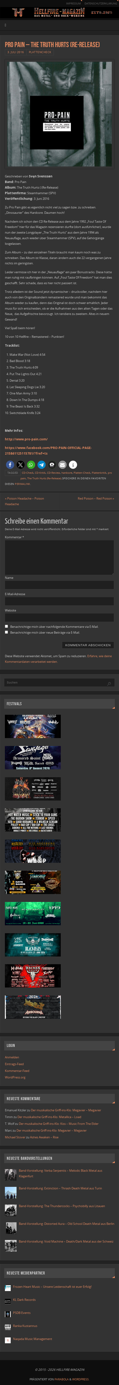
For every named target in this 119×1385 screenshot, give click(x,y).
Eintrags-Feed (14, 1064)
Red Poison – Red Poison (96, 499)
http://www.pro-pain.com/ (26, 439)
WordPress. (80, 1379)
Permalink (22, 484)
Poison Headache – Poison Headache (24, 501)
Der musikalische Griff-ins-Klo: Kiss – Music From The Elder (59, 1124)
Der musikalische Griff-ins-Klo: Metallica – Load (49, 1117)
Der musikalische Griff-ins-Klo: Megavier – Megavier (66, 1110)
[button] (10, 465)
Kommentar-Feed (17, 1071)
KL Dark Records (24, 1300)
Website (10, 610)
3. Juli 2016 (15, 52)
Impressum (69, 3)
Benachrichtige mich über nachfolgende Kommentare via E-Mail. (54, 627)
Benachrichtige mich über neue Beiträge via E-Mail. (45, 632)
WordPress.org (15, 1077)
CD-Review (53, 472)
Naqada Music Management (32, 1339)
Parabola (61, 1379)
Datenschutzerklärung (99, 3)
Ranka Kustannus (25, 1326)
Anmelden (12, 1057)
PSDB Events (22, 1313)
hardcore (66, 472)
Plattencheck (40, 52)
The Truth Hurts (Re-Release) (44, 478)
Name (9, 578)
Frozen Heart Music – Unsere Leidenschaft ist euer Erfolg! (52, 1287)
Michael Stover (15, 1137)
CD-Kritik (40, 472)
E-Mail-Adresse (15, 594)
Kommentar (14, 537)
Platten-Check (82, 472)
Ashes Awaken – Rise (44, 1137)
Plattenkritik (99, 472)
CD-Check (28, 472)
